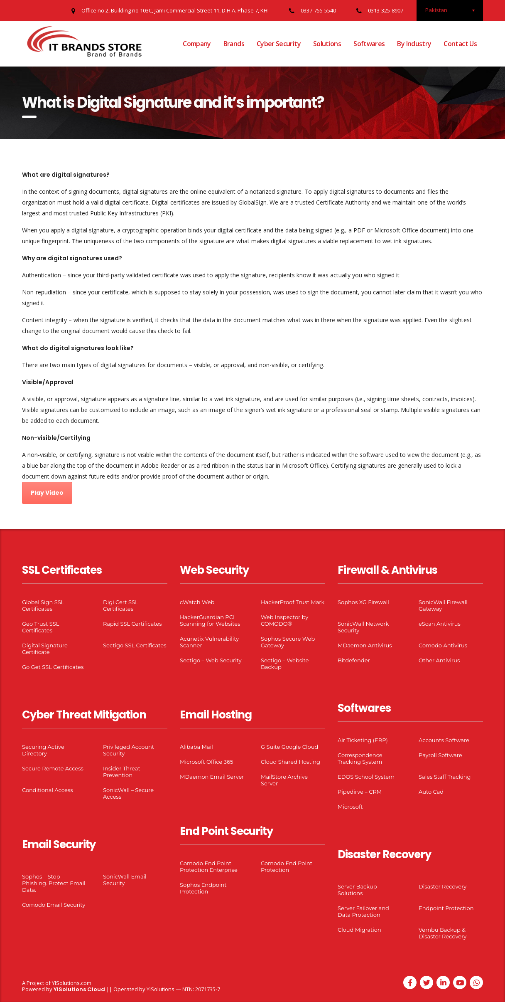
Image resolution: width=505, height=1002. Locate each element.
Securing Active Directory (43, 750)
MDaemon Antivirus (365, 645)
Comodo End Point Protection (286, 866)
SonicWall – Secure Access (128, 793)
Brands (233, 43)
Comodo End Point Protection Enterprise (209, 866)
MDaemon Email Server (212, 776)
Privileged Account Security (128, 750)
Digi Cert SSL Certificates (120, 605)
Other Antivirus (439, 660)
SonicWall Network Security (363, 627)
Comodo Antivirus (443, 645)
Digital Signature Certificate (45, 648)
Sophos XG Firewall (363, 602)
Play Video (47, 493)
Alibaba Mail (196, 746)
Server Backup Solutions (357, 889)
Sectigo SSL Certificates (135, 645)
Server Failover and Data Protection (363, 911)
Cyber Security (279, 43)
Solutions (327, 43)
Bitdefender (354, 660)
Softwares (369, 43)
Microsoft (350, 806)
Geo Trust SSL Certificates (40, 627)
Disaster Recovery (442, 886)
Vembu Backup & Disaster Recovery (442, 933)
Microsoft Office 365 (206, 761)
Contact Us (460, 43)
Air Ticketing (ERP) (363, 740)
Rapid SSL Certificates (132, 623)
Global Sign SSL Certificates (43, 605)
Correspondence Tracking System (360, 758)
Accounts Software (444, 740)
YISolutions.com (71, 983)
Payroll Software (440, 755)
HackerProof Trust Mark (292, 602)
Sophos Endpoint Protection (203, 888)
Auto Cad (431, 791)
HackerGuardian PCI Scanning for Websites (210, 620)
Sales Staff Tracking (445, 776)
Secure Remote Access (52, 768)
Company (197, 43)
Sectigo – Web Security (210, 660)
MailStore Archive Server (284, 780)
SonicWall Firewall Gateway (443, 605)
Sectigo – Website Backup (285, 663)
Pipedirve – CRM (360, 791)
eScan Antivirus (440, 623)
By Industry (414, 43)
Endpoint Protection (446, 908)
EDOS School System (366, 776)
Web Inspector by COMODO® (284, 620)
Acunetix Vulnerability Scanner (209, 642)
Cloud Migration (359, 929)
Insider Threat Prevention (121, 771)
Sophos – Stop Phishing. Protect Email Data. (53, 883)
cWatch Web (197, 602)
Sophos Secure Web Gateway (288, 642)
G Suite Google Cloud (289, 746)
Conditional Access (47, 790)
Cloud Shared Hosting (290, 761)
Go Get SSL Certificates (52, 667)
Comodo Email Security (53, 904)
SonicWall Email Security (125, 879)
